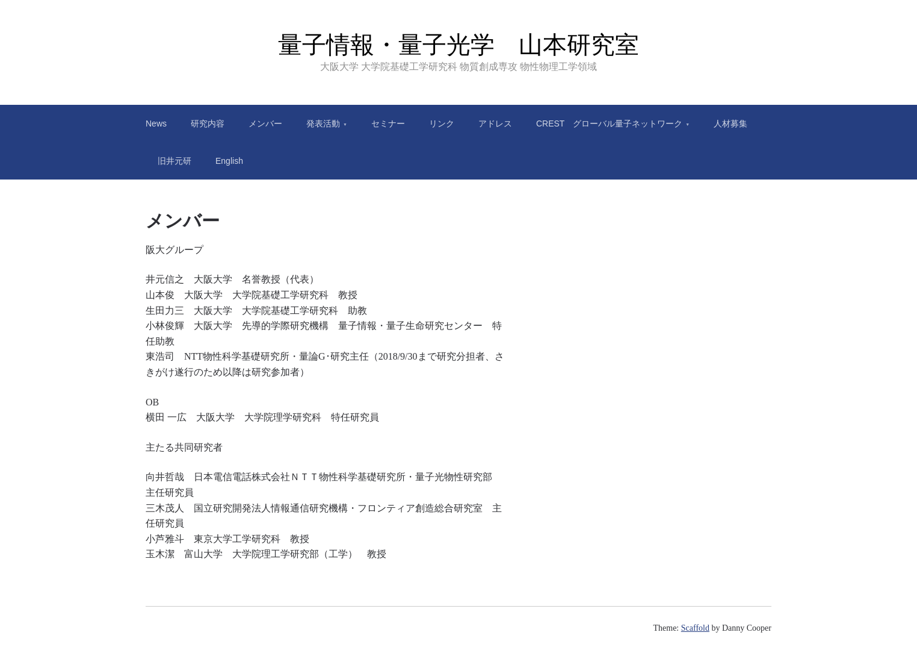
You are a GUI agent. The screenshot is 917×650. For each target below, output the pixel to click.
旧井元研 (174, 161)
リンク (441, 123)
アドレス (495, 123)
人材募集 (730, 123)
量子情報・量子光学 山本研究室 (458, 44)
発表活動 (323, 123)
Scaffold (695, 628)
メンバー (265, 123)
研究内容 (207, 123)
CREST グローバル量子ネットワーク (609, 123)
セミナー (388, 123)
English (229, 161)
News (156, 123)
